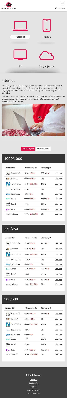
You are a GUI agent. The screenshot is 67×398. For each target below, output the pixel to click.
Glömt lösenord (33, 393)
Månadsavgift (31, 167)
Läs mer (58, 173)
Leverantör (10, 167)
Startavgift (46, 167)
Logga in (60, 8)
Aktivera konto (33, 390)
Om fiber (33, 380)
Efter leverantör (43, 149)
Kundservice (33, 383)
